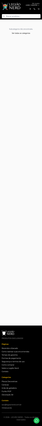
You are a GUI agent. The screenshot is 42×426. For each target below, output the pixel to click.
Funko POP (6, 391)
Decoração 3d (7, 395)
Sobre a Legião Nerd (10, 368)
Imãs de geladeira (9, 388)
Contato (5, 372)
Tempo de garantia (10, 355)
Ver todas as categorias (21, 33)
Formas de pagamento (11, 358)
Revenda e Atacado (10, 348)
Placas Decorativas (9, 381)
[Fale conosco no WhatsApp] (36, 421)
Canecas (5, 385)
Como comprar (8, 365)
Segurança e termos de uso (13, 362)
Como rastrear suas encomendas (15, 352)
